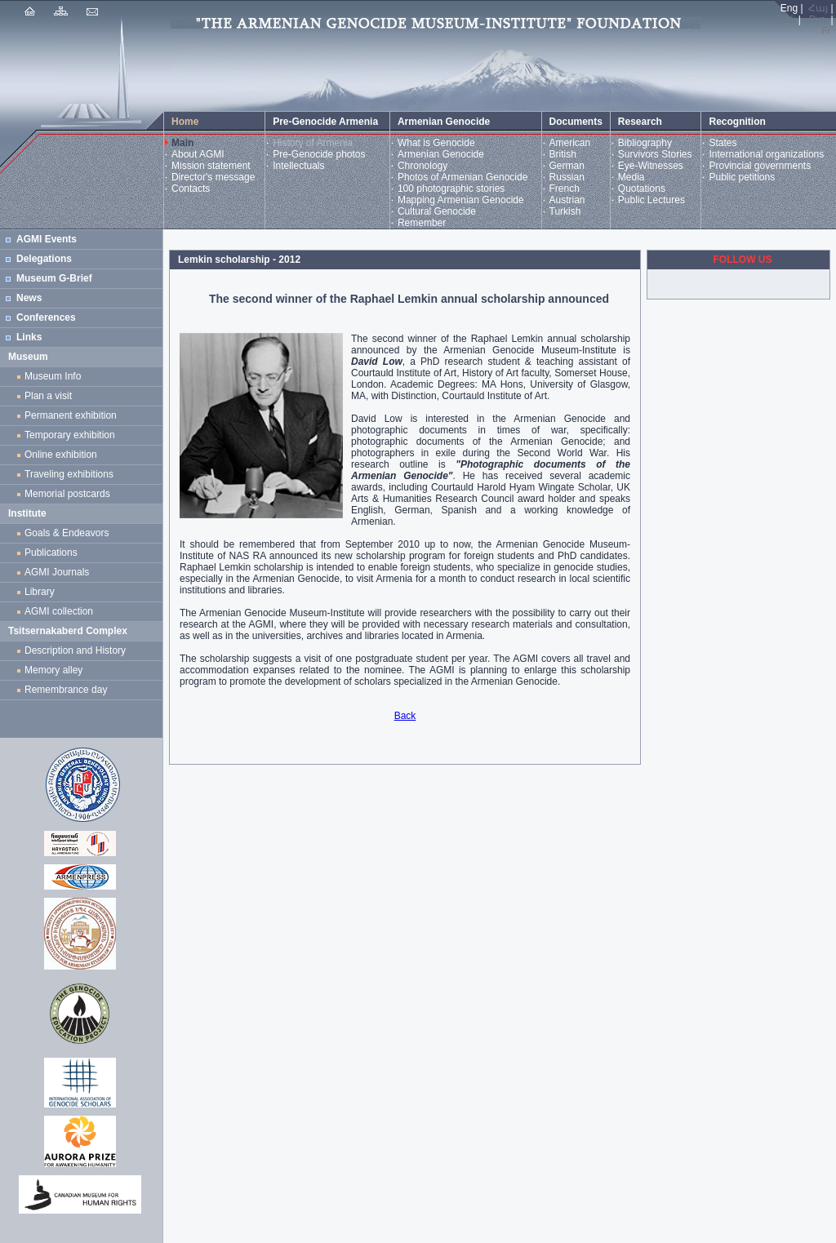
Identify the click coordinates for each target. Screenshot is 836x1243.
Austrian (567, 200)
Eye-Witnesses (650, 165)
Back (405, 715)
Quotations (641, 188)
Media (631, 177)
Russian (567, 177)
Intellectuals (298, 165)
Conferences (46, 317)
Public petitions (742, 177)
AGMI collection (58, 611)
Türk (786, 19)
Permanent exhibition (70, 415)
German (567, 165)
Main (182, 143)
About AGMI (198, 154)
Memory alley (53, 670)
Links (29, 337)
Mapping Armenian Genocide (461, 200)
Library (39, 591)
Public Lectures (651, 200)
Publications (51, 552)
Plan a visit (48, 396)
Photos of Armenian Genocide (462, 177)
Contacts (190, 188)
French (564, 188)
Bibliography (645, 143)
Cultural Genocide (437, 211)
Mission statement (211, 165)
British (562, 154)
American (570, 143)
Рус (817, 19)
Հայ (818, 8)
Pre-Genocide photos (319, 154)
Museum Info (52, 376)
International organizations (766, 154)
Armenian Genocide (441, 154)
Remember (422, 223)
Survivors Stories (655, 154)
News (29, 298)
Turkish (565, 211)
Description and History (75, 650)
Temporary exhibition (69, 435)
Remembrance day (65, 689)
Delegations (44, 258)
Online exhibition (63, 454)
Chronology (422, 165)
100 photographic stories (451, 188)
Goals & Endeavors (66, 533)
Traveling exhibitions (71, 474)
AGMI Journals (59, 572)
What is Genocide (436, 143)
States (722, 143)
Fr (825, 31)
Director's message (213, 177)
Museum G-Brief (54, 278)
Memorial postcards (69, 493)
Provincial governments (760, 165)
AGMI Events (46, 239)
